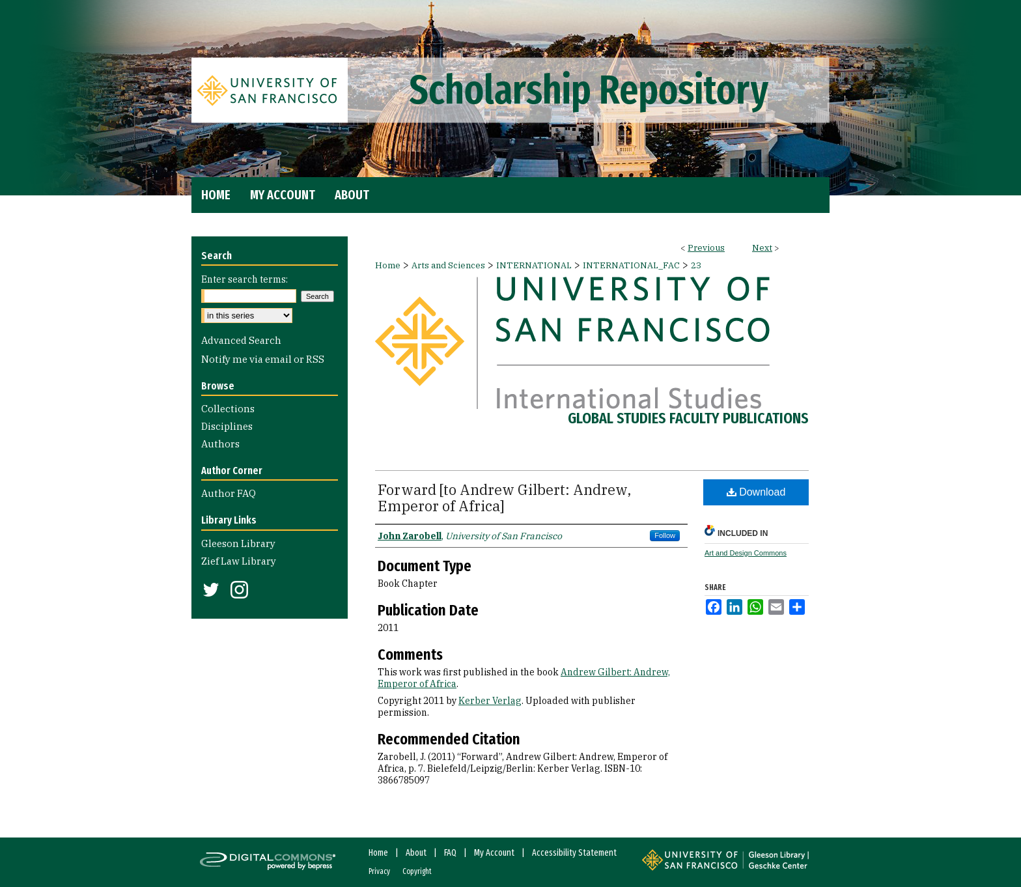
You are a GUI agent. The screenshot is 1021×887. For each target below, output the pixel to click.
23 (696, 265)
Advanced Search (241, 340)
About (416, 852)
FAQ (450, 852)
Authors (220, 444)
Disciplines (227, 426)
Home (387, 265)
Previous (706, 247)
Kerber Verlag (490, 701)
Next (762, 247)
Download (756, 492)
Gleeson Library (238, 543)
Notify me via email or (262, 359)
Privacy (379, 871)
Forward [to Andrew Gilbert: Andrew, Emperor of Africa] (504, 497)
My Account (494, 852)
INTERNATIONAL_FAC (631, 265)
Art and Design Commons (746, 553)
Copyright (417, 871)
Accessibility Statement (574, 852)
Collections (228, 408)
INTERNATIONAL (534, 265)
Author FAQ (228, 493)
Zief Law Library (238, 561)
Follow (664, 535)
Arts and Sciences (448, 265)
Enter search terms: (244, 279)
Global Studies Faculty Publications (688, 418)
